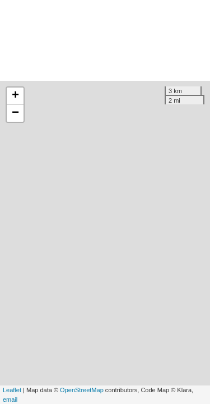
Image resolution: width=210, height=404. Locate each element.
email (10, 399)
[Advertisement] (105, 40)
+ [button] (15, 96)
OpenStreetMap (82, 390)
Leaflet (12, 390)
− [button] (15, 113)
